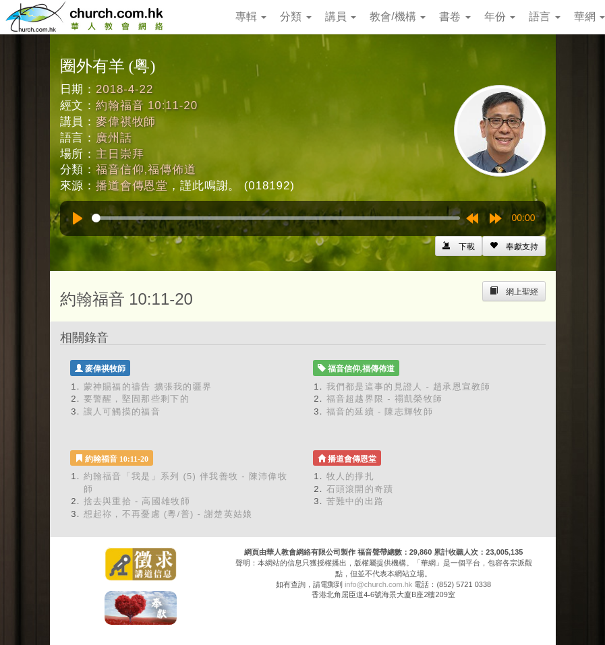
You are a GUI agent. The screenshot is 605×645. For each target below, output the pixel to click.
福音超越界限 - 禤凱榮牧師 (384, 399)
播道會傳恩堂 (132, 185)
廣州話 (114, 137)
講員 (340, 16)
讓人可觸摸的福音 (122, 411)
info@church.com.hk (378, 584)
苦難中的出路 (355, 501)
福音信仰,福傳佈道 (146, 169)
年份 (499, 16)
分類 (295, 16)
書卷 (454, 16)
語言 (544, 16)
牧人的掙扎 (350, 476)
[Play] (77, 218)
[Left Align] (514, 246)
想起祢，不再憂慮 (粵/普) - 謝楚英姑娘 (168, 514)
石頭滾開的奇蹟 (360, 489)
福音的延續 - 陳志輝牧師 (379, 411)
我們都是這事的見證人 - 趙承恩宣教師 (408, 386)
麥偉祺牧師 (126, 121)
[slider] (276, 218)
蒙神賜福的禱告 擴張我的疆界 (148, 386)
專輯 (250, 16)
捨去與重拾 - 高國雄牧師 (137, 501)
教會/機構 (398, 16)
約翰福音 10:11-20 (147, 105)
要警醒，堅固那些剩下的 (137, 399)
